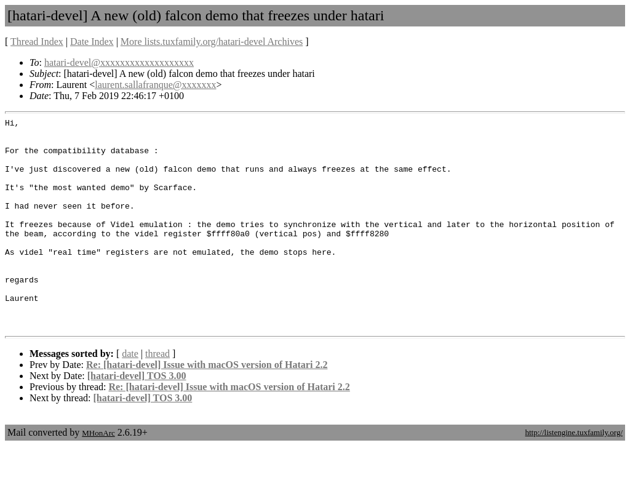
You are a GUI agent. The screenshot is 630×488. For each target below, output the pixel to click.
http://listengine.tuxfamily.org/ (574, 474)
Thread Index (36, 41)
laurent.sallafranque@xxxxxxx (155, 84)
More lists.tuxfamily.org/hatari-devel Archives (212, 41)
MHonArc (98, 475)
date (130, 396)
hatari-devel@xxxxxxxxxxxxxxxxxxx (119, 62)
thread (157, 396)
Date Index (92, 41)
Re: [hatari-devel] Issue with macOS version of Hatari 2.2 (206, 407)
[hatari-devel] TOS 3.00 (136, 418)
